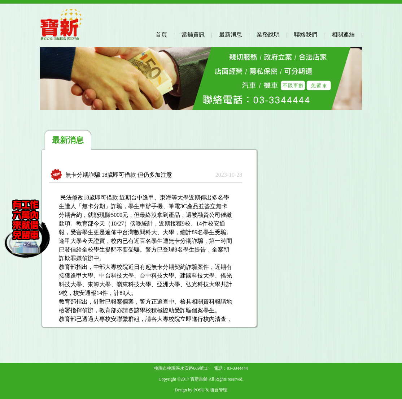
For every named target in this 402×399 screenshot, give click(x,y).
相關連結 (343, 34)
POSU (199, 389)
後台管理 (218, 389)
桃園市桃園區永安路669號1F (181, 368)
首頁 (161, 34)
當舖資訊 (193, 34)
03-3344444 (237, 368)
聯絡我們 (305, 34)
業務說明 (268, 34)
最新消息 (230, 34)
